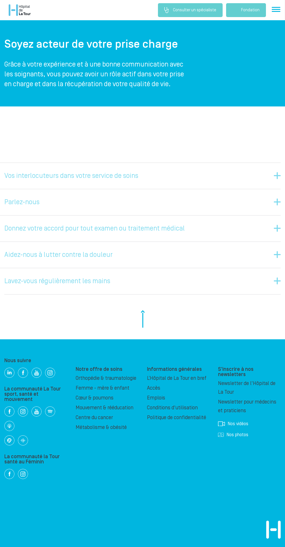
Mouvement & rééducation (104, 408)
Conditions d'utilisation (172, 408)
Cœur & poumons (94, 398)
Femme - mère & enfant (102, 388)
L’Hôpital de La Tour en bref (176, 378)
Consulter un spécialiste (190, 10)
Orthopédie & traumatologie (106, 378)
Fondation (246, 10)
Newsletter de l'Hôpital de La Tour (246, 387)
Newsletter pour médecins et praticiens (247, 406)
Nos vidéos (233, 423)
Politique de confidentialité (176, 418)
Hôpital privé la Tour (20, 10)
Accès (153, 388)
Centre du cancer (94, 418)
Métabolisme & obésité (101, 427)
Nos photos (233, 435)
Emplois (156, 398)
